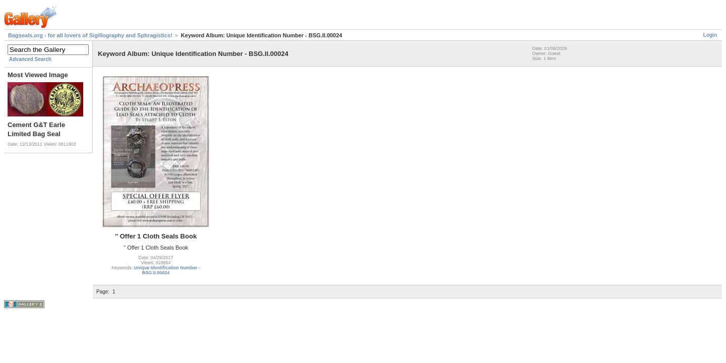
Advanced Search (30, 59)
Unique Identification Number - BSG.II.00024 (167, 270)
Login (710, 35)
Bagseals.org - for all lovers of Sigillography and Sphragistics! (90, 35)
